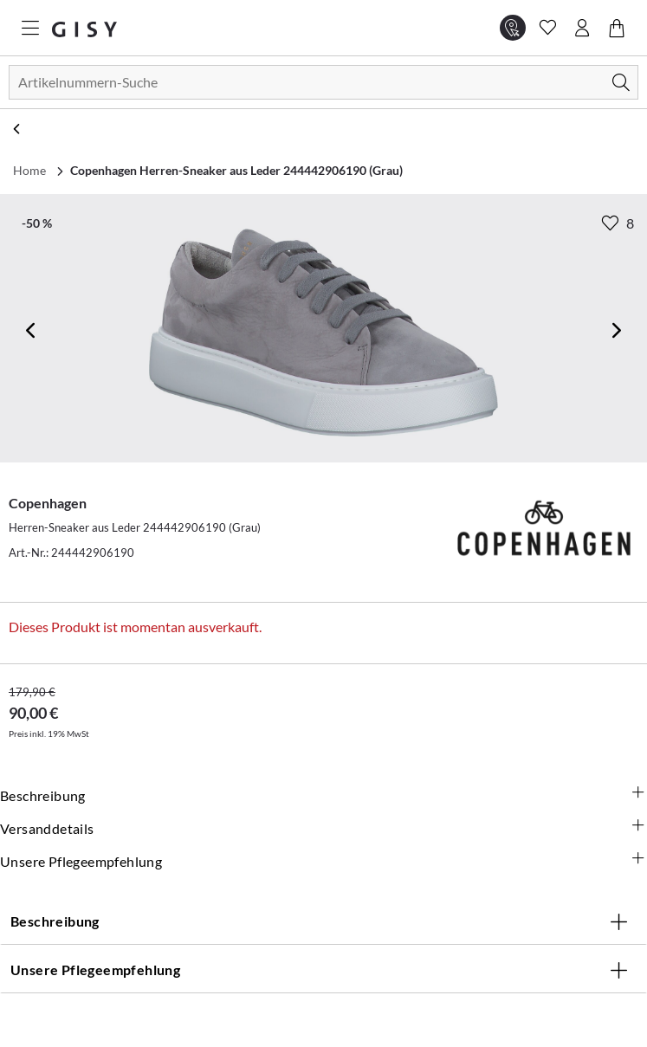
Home (29, 170)
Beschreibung (323, 795)
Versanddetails (323, 828)
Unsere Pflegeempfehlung (323, 860)
